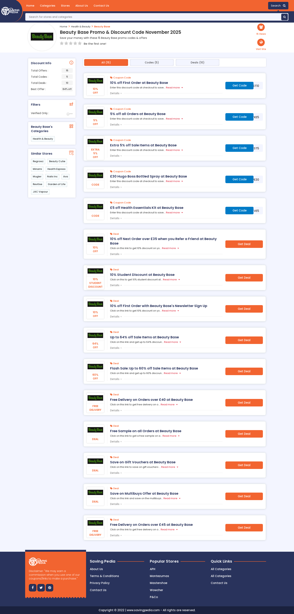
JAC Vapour (40, 191)
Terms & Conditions (104, 576)
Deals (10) (197, 62)
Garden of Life (56, 184)
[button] (261, 45)
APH (152, 569)
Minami (37, 169)
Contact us (98, 590)
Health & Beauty (80, 26)
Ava (65, 176)
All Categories (221, 569)
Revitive (37, 184)
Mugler (37, 176)
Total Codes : (52, 76)
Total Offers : (52, 70)
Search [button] (278, 6)
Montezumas (159, 576)
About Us (81, 6)
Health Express (56, 169)
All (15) (106, 62)
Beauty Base (102, 26)
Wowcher (156, 590)
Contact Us (101, 6)
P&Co (154, 597)
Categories (47, 6)
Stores (65, 6)
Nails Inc (52, 176)
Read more (173, 87)
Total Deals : (52, 83)
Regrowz (38, 161)
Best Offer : (52, 89)
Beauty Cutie (57, 161)
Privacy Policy (100, 583)
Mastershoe (158, 583)
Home (30, 6)
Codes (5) (152, 62)
